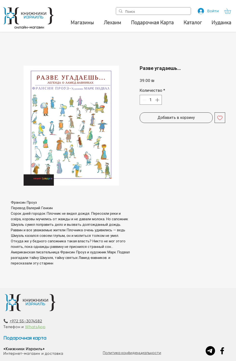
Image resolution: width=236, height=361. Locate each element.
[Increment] (157, 100)
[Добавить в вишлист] (220, 117)
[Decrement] (144, 100)
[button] (230, 11)
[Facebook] (222, 350)
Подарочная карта (24, 338)
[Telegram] (210, 350)
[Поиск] (153, 11)
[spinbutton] (151, 100)
